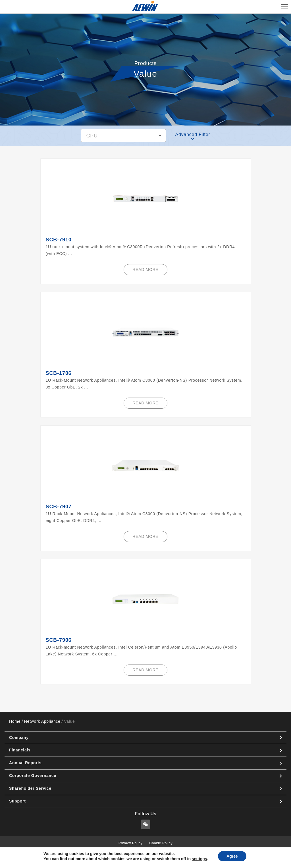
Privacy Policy (130, 843)
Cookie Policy (160, 843)
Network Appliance (42, 721)
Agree (232, 856)
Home (14, 721)
